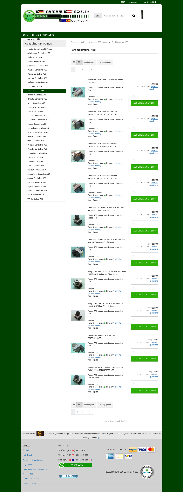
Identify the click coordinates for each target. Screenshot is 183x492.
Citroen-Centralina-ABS (36, 74)
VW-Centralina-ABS (35, 199)
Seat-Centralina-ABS (35, 165)
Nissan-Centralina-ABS (36, 136)
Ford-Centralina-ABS (35, 90)
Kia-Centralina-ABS (35, 111)
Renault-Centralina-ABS (37, 153)
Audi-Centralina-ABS (35, 57)
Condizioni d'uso (29, 484)
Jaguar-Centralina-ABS (36, 107)
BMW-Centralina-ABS (36, 61)
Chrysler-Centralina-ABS (37, 70)
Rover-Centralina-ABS (36, 157)
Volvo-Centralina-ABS (36, 195)
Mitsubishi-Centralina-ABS (38, 132)
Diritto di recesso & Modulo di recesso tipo (35, 471)
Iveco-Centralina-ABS (36, 103)
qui (99, 438)
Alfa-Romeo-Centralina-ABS (38, 53)
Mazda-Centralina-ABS (36, 124)
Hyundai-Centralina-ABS (37, 99)
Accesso (133, 2)
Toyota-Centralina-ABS (36, 186)
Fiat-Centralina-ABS (35, 86)
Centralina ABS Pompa (38, 35)
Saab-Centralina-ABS (36, 161)
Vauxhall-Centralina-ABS (37, 191)
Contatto (26, 450)
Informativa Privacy (31, 479)
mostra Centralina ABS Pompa (39, 49)
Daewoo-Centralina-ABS (37, 78)
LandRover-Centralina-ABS (38, 120)
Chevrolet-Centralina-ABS (37, 66)
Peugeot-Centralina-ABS (37, 145)
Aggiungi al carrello (145, 103)
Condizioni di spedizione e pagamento (33, 462)
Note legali (27, 455)
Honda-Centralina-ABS (36, 95)
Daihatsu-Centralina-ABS (37, 82)
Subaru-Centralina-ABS (36, 178)
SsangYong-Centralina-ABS (38, 174)
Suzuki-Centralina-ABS (36, 182)
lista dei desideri (149, 2)
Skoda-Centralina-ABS (36, 170)
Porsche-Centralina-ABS (37, 149)
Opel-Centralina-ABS (35, 141)
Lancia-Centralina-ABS (36, 116)
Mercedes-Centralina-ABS (38, 128)
